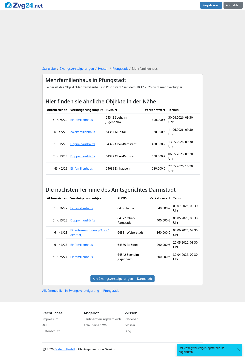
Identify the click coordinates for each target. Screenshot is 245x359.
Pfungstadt (120, 69)
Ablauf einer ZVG (95, 325)
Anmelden (233, 5)
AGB (45, 325)
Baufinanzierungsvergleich (102, 319)
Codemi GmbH (64, 349)
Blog (128, 331)
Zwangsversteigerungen (77, 69)
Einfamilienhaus (81, 120)
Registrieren (211, 5)
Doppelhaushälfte (82, 144)
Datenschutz (51, 331)
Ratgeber (131, 319)
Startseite (49, 69)
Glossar (130, 325)
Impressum (50, 319)
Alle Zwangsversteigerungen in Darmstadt (122, 279)
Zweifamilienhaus (82, 132)
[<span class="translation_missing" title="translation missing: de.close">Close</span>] (239, 350)
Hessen (103, 69)
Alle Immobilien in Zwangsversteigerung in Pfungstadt (80, 291)
